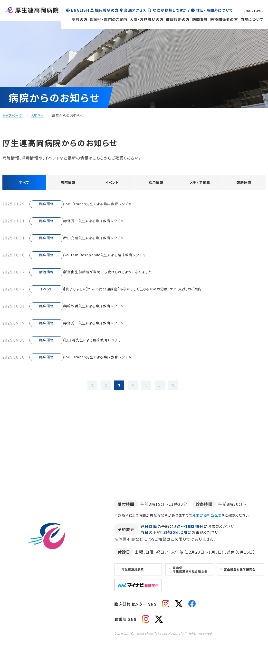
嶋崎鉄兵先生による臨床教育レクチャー (104, 308)
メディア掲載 (200, 183)
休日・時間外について (214, 10)
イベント (112, 183)
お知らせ (37, 115)
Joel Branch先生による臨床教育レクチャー (108, 206)
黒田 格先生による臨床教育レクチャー (103, 342)
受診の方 (80, 19)
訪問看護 (200, 19)
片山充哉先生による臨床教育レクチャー (104, 240)
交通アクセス (135, 10)
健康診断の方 (178, 19)
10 (180, 388)
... (165, 388)
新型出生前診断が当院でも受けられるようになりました (118, 274)
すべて (24, 183)
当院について (251, 19)
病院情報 (68, 183)
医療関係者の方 (224, 19)
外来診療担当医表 (207, 519)
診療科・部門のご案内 (108, 19)
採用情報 (156, 183)
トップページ (12, 115)
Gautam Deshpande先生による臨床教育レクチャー (116, 257)
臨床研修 (244, 183)
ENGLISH (80, 10)
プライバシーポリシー (60, 603)
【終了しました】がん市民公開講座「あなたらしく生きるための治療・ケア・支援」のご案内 (147, 291)
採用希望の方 (107, 10)
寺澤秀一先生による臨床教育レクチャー (104, 223)
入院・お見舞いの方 (147, 19)
